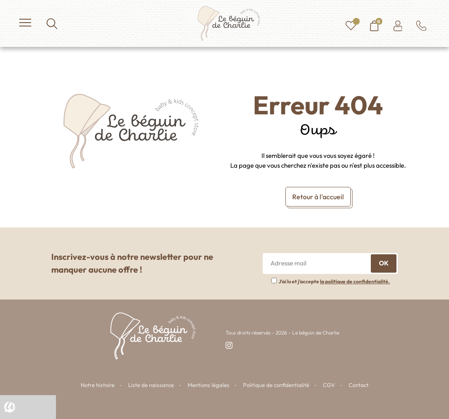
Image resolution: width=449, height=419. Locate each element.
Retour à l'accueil (318, 196)
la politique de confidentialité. (355, 281)
